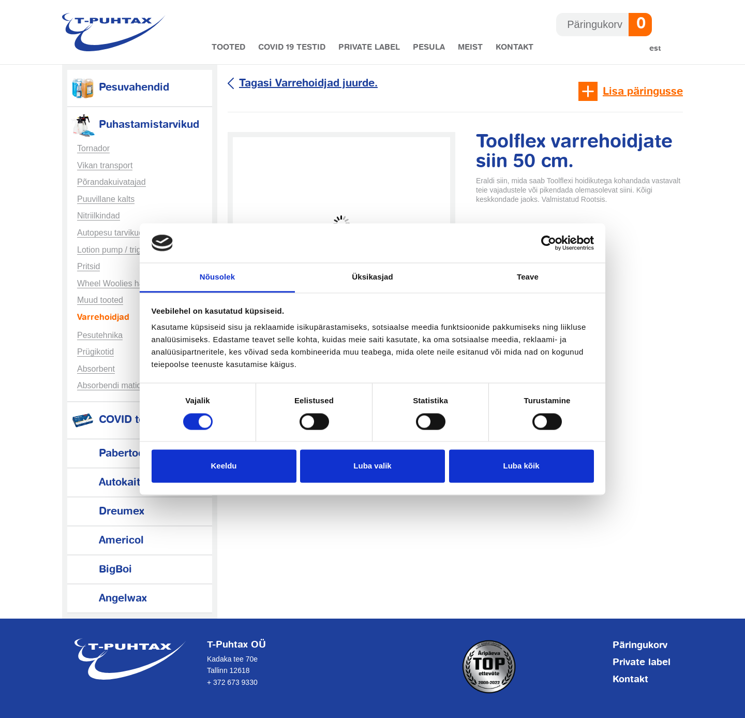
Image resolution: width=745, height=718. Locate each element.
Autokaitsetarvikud (131, 482)
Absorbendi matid (109, 385)
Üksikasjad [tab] (372, 277)
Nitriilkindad (98, 215)
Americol (107, 540)
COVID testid (116, 420)
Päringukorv (640, 645)
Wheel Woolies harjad (117, 283)
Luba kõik (521, 466)
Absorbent (96, 368)
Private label (369, 47)
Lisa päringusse (643, 91)
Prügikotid (95, 351)
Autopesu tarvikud (110, 232)
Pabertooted (115, 453)
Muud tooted (100, 300)
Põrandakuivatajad (111, 182)
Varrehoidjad (103, 318)
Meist (470, 47)
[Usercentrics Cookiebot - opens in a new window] (548, 243)
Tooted (228, 47)
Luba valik (372, 466)
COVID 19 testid (291, 47)
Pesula (429, 47)
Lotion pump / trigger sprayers (132, 249)
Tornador (93, 148)
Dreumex (107, 511)
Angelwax (108, 598)
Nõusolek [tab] (217, 277)
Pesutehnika (100, 335)
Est (655, 48)
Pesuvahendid (119, 87)
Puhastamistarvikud (134, 125)
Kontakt (514, 47)
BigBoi (101, 569)
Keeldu (223, 466)
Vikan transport (104, 165)
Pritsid (88, 266)
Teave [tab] (528, 277)
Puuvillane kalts (106, 199)
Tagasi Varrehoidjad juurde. (308, 83)
